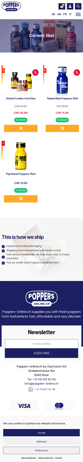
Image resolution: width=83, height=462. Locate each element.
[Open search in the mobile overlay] (78, 6)
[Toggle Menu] (78, 14)
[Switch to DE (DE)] (53, 14)
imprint (58, 457)
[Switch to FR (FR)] (65, 14)
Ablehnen (41, 441)
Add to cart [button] (21, 128)
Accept (41, 432)
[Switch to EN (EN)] (59, 14)
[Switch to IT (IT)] (70, 14)
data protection (28, 457)
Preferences (41, 450)
